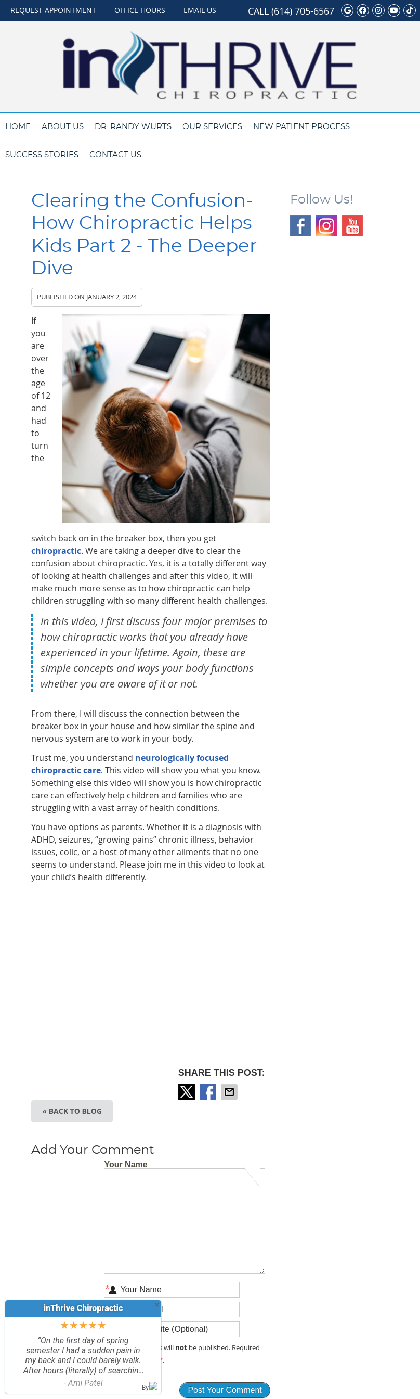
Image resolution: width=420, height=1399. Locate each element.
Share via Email (230, 1092)
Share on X (187, 1092)
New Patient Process (301, 127)
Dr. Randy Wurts (133, 127)
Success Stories (41, 155)
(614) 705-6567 (302, 11)
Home (18, 127)
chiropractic (56, 550)
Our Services (212, 127)
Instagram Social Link (326, 225)
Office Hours (139, 10)
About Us (63, 127)
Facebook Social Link (300, 225)
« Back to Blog (72, 1111)
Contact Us (115, 155)
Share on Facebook (209, 1092)
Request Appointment (53, 10)
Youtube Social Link (352, 225)
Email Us (199, 10)
